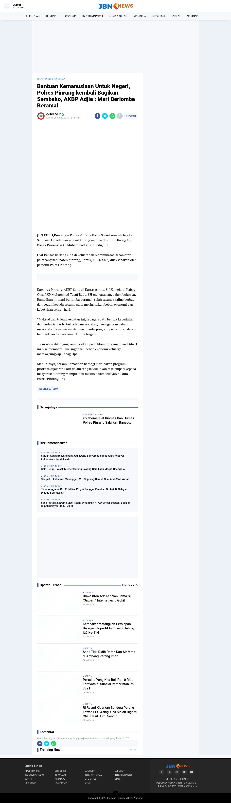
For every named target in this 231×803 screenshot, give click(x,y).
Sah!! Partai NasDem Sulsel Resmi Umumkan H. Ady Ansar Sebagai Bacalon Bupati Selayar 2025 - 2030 (86, 504)
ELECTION (120, 771)
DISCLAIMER (190, 782)
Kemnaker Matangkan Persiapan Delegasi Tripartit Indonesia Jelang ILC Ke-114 (108, 628)
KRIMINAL (51, 16)
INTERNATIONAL (93, 774)
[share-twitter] (105, 116)
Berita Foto (60, 771)
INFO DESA (139, 16)
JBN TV (29, 778)
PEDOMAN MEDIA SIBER (169, 782)
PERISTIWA (33, 16)
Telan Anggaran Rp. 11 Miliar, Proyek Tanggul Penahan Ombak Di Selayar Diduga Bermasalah (84, 491)
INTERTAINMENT (92, 16)
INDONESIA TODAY (49, 389)
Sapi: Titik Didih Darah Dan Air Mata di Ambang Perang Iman (109, 654)
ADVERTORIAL (118, 16)
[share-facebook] (97, 116)
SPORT (88, 782)
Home (40, 79)
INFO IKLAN (171, 779)
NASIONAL (193, 16)
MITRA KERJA (185, 786)
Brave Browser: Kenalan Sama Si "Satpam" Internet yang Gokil (107, 598)
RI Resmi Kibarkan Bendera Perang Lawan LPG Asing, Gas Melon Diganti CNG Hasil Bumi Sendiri (110, 712)
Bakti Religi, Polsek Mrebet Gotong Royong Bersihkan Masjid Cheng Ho (83, 469)
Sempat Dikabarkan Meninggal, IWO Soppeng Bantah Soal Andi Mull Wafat (85, 479)
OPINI (118, 778)
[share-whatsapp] (112, 116)
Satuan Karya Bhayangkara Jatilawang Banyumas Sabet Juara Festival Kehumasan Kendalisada (82, 457)
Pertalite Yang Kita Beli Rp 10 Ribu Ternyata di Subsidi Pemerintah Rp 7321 (108, 684)
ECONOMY (70, 16)
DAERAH (176, 16)
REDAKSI (184, 779)
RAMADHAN (61, 782)
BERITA (88, 648)
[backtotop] (115, 794)
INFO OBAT (158, 16)
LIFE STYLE (90, 778)
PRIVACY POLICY (167, 786)
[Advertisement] (116, 46)
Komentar (131, 116)
